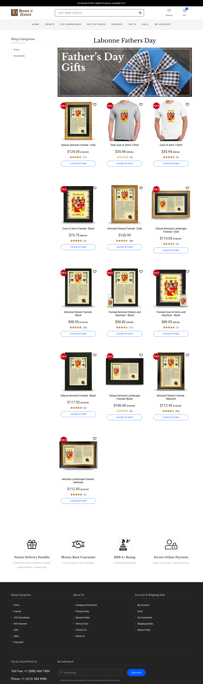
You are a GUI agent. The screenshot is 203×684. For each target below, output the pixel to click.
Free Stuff (18, 642)
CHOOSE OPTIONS (78, 163)
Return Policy (143, 630)
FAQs (140, 611)
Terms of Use (81, 623)
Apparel (117, 24)
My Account (163, 24)
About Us (80, 636)
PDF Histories (96, 24)
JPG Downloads (70, 24)
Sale (145, 24)
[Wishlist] (95, 104)
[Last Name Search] (99, 12)
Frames (17, 611)
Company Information (86, 605)
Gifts (132, 24)
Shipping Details (145, 623)
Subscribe (136, 672)
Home (35, 24)
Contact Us (80, 630)
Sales (16, 636)
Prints (49, 24)
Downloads (19, 56)
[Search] (140, 13)
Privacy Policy (82, 611)
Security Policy (82, 617)
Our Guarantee (144, 617)
